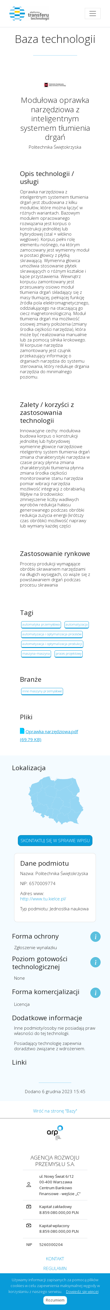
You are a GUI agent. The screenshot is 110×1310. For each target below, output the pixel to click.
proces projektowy (69, 653)
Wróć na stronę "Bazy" (55, 1111)
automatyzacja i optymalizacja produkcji (52, 643)
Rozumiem (56, 1300)
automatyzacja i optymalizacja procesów (52, 634)
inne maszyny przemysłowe (42, 691)
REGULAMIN (55, 1268)
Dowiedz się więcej (82, 1291)
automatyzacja (77, 624)
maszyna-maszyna (36, 653)
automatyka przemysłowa (41, 624)
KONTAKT (55, 1259)
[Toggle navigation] (93, 13)
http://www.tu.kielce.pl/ (43, 899)
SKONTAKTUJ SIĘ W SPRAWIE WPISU (55, 840)
